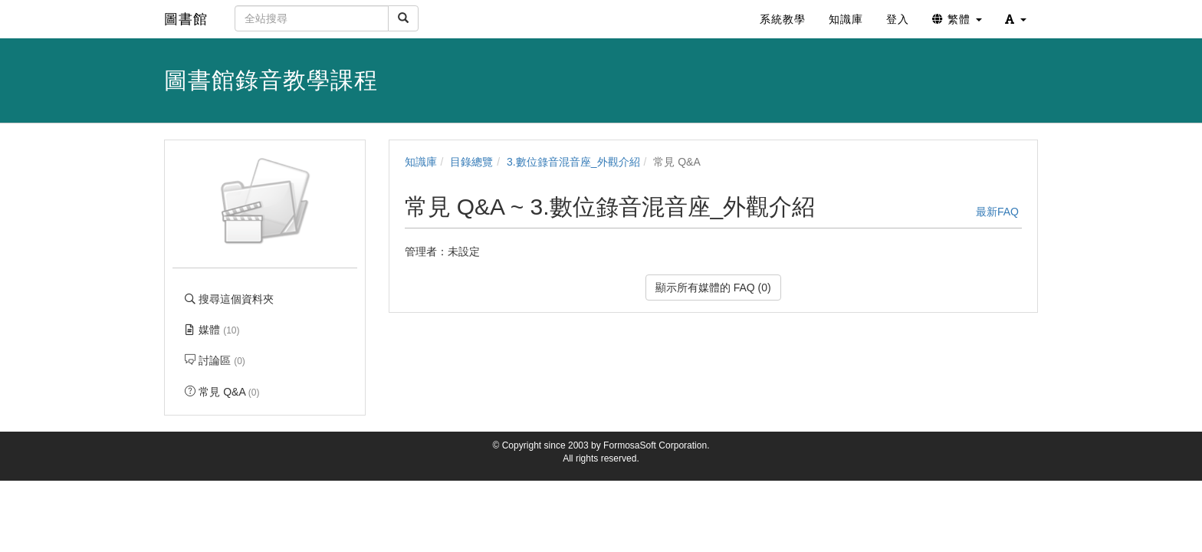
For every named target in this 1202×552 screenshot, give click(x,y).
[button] (1015, 19)
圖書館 (186, 19)
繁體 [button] (957, 19)
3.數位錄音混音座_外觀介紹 (573, 162)
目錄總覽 (471, 162)
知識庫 (421, 162)
